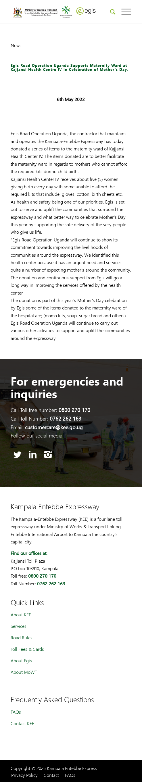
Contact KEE (22, 723)
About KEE (21, 614)
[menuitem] (110, 11)
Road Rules (21, 637)
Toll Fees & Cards (27, 649)
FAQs (16, 712)
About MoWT (24, 672)
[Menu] (123, 11)
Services (18, 626)
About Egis (21, 660)
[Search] (110, 11)
